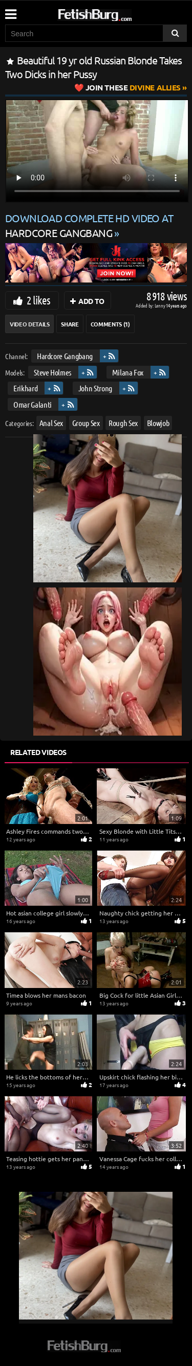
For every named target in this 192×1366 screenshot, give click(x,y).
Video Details (29, 324)
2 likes (38, 300)
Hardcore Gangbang (65, 356)
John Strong (95, 388)
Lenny (160, 305)
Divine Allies (133, 87)
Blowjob (158, 423)
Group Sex (86, 423)
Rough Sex (123, 423)
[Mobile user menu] (10, 11)
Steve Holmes (52, 371)
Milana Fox (128, 371)
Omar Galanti (32, 404)
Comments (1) (110, 324)
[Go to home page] (114, 13)
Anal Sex (51, 423)
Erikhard (25, 388)
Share (69, 324)
